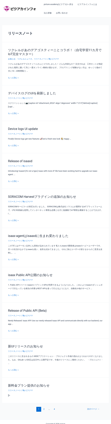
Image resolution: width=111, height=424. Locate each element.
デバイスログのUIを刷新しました (29, 92)
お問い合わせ (61, 13)
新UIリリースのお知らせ (24, 342)
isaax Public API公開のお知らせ (28, 272)
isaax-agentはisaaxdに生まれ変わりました (35, 233)
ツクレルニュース (25, 58)
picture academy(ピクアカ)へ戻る (58, 4)
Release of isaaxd (19, 159)
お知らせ (12, 58)
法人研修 (47, 13)
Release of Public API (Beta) (25, 307)
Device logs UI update (21, 127)
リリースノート (42, 58)
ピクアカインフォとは (86, 4)
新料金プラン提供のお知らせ (26, 381)
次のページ (92, 405)
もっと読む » (13, 77)
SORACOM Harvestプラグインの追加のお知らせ (39, 194)
